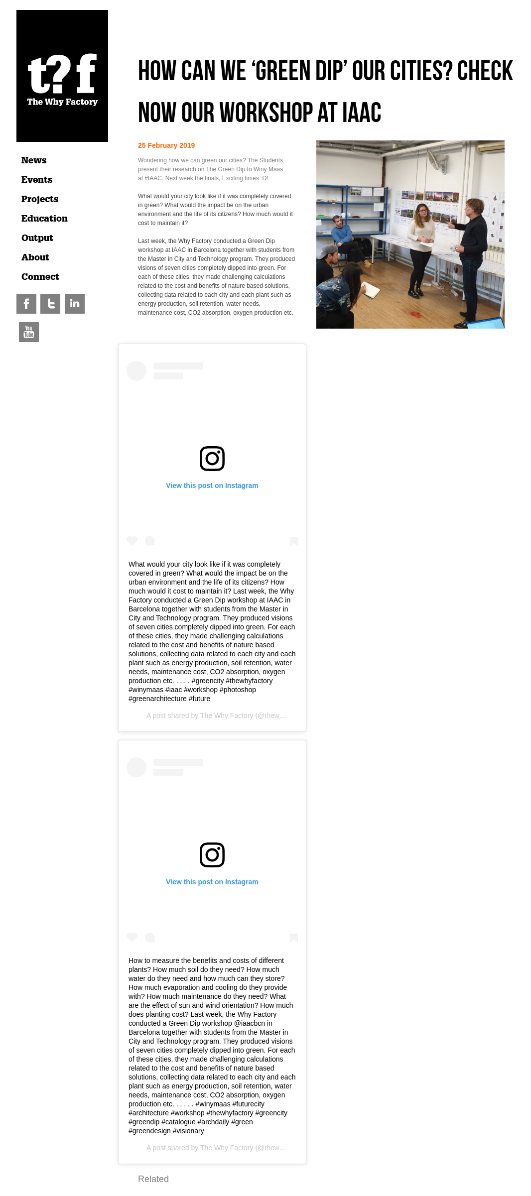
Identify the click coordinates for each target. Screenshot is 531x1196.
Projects (40, 199)
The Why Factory (227, 715)
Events (37, 179)
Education (44, 218)
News (34, 160)
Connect (40, 276)
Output (37, 238)
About (35, 257)
